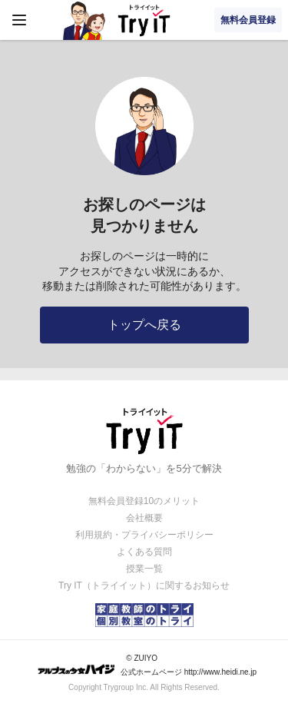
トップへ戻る (144, 324)
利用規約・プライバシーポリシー (144, 534)
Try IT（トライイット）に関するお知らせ (144, 585)
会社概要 (144, 518)
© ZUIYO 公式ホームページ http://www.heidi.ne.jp (147, 665)
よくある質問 (144, 551)
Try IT (144, 20)
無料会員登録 (248, 20)
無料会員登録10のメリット (144, 501)
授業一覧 (144, 568)
